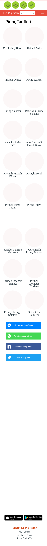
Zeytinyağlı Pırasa (25, 535)
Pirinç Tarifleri (18, 21)
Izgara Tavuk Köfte (24, 538)
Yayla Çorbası (24, 532)
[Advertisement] (23, 220)
